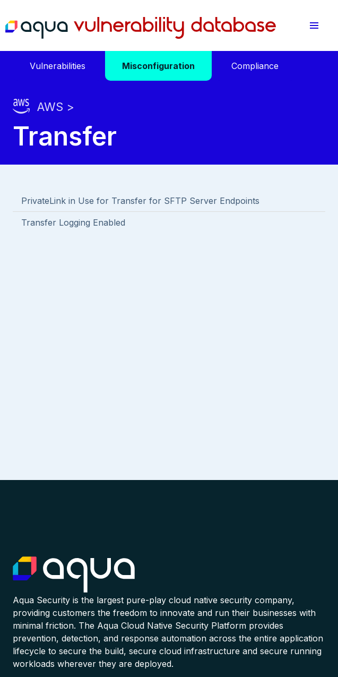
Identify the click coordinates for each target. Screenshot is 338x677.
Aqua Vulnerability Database (140, 28)
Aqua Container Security (74, 575)
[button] (314, 25)
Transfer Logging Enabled (73, 222)
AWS (50, 107)
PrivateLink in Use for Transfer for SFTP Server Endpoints (140, 200)
